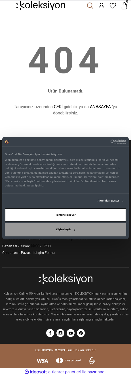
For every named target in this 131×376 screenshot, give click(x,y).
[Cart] (124, 5)
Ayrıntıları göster (108, 201)
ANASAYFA (100, 106)
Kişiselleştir (65, 229)
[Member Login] (101, 5)
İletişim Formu (43, 253)
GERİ (58, 106)
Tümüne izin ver (65, 214)
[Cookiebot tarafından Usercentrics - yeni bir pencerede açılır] (101, 141)
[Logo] (41, 5)
